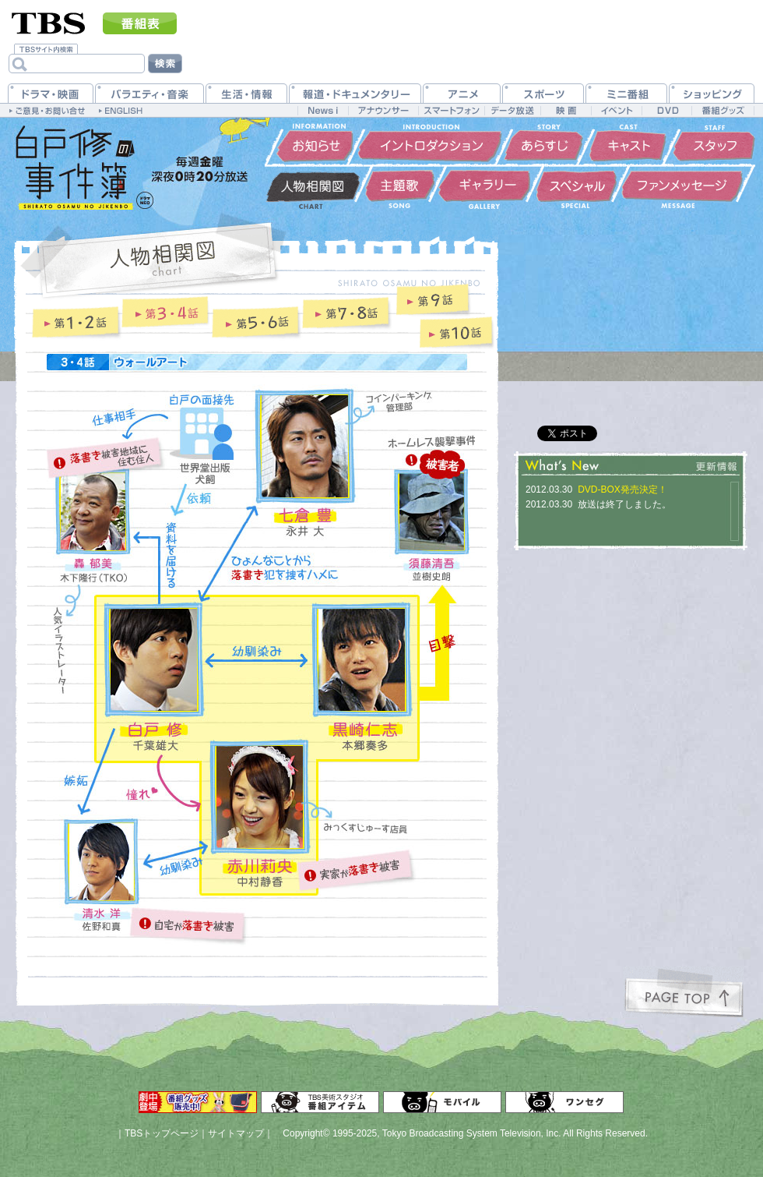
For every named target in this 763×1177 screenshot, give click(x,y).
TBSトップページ (162, 1133)
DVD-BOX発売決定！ (622, 489)
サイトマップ (236, 1133)
